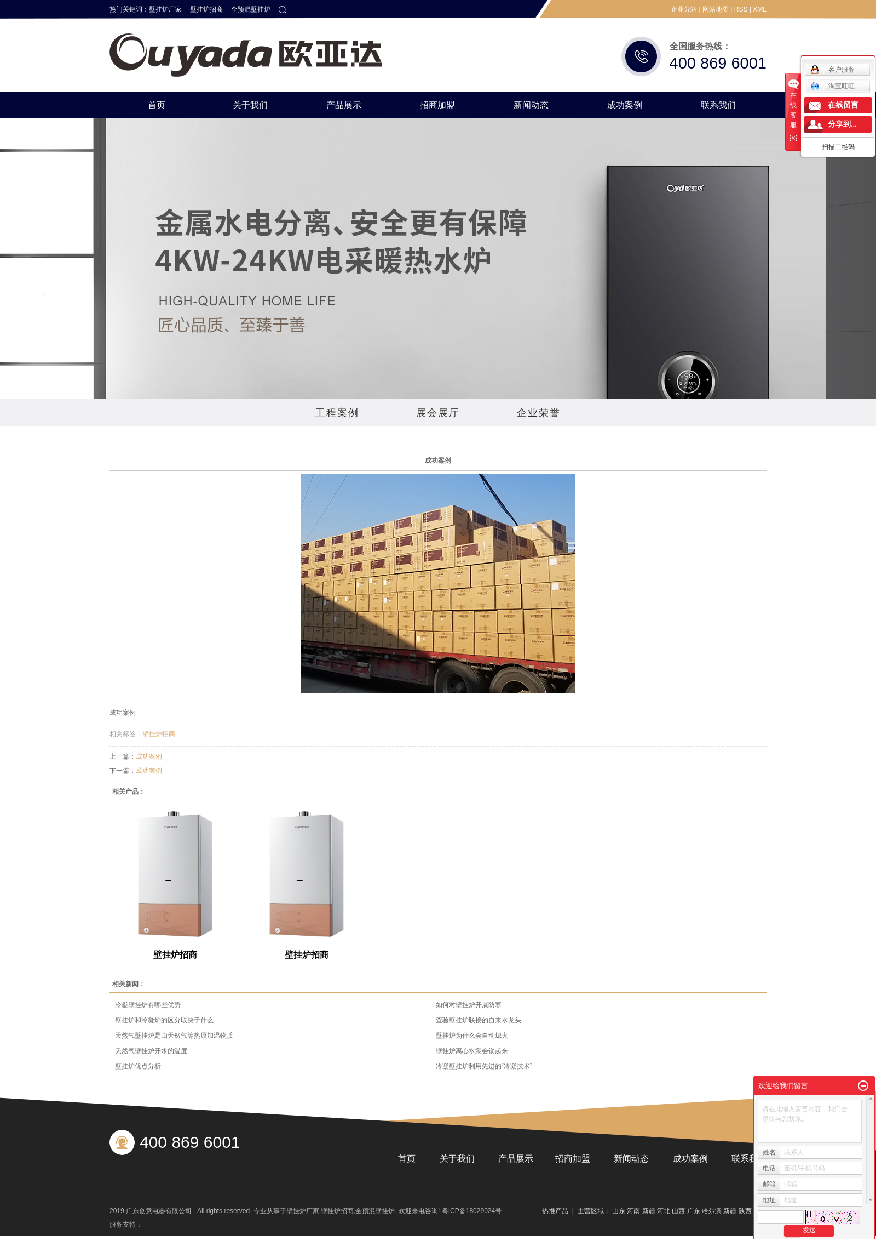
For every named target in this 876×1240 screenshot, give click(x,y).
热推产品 (555, 1211)
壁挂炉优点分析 (138, 1066)
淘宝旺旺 (832, 86)
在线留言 (843, 105)
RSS (741, 9)
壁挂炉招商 (206, 9)
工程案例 (337, 412)
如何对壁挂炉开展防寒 (469, 1005)
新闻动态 (531, 105)
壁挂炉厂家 (165, 9)
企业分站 (684, 9)
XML (759, 9)
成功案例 (624, 105)
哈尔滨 (712, 1211)
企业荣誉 (539, 412)
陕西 (745, 1211)
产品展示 (343, 105)
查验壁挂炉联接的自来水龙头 (478, 1020)
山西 (678, 1211)
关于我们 (250, 105)
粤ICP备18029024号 (472, 1211)
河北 (663, 1211)
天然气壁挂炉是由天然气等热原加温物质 (174, 1035)
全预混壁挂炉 (250, 9)
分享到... (842, 124)
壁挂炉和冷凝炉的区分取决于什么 (164, 1020)
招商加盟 (437, 105)
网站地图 (715, 9)
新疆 (648, 1211)
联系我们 (718, 105)
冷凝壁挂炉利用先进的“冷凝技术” (484, 1066)
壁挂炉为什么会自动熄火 (472, 1035)
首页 (156, 105)
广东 (693, 1211)
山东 (618, 1211)
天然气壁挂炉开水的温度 (151, 1051)
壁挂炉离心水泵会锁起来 (472, 1051)
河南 (633, 1211)
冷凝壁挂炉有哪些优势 (148, 1005)
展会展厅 (438, 412)
